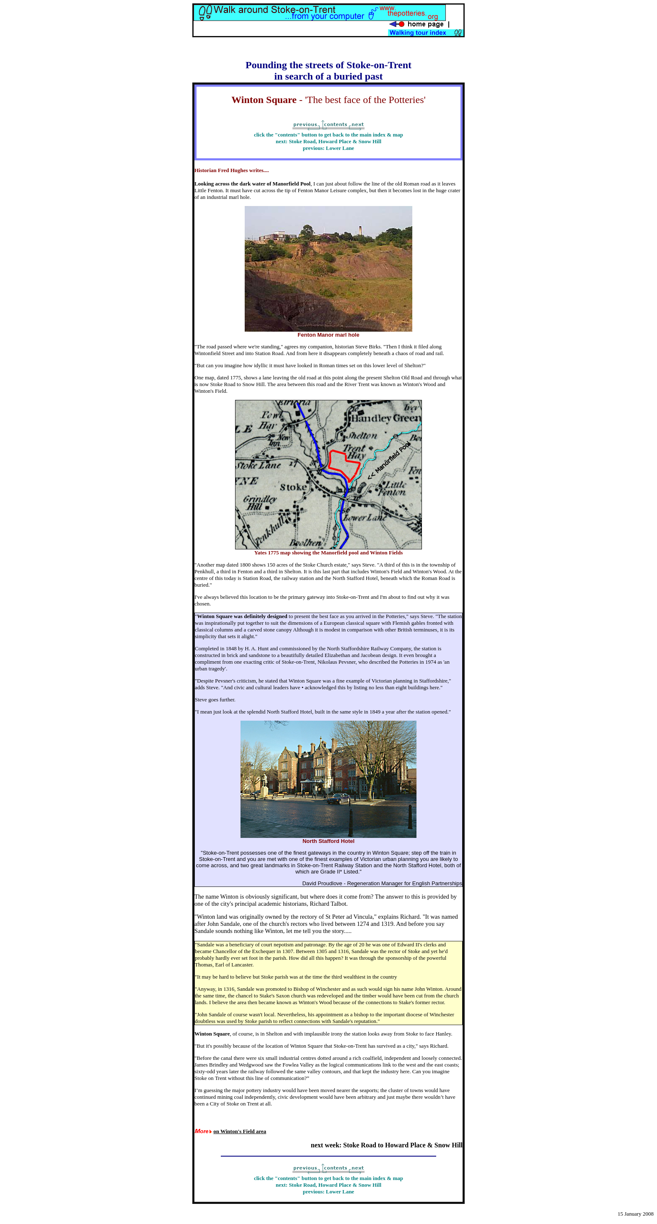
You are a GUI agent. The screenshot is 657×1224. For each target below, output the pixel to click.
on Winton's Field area (239, 1131)
